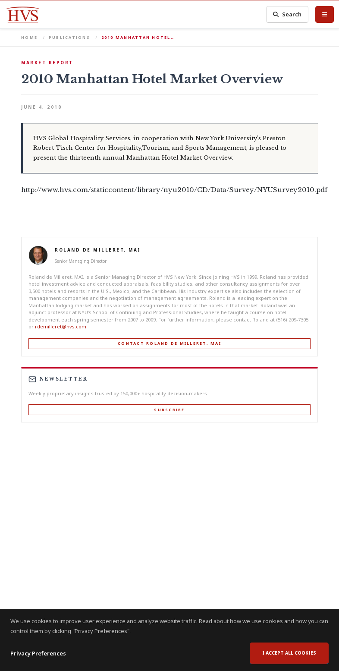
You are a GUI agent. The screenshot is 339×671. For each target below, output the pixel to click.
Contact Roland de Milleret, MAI (169, 343)
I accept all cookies (289, 653)
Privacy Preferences (38, 653)
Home (29, 37)
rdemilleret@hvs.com (60, 326)
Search (287, 14)
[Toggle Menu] (324, 14)
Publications (69, 37)
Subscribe (169, 410)
